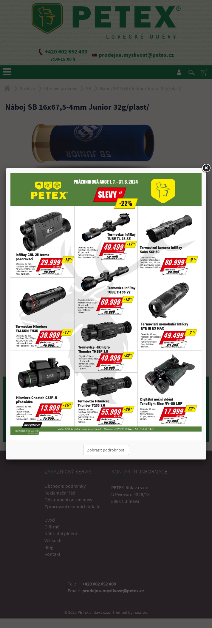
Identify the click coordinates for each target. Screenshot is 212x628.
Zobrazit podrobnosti (106, 450)
